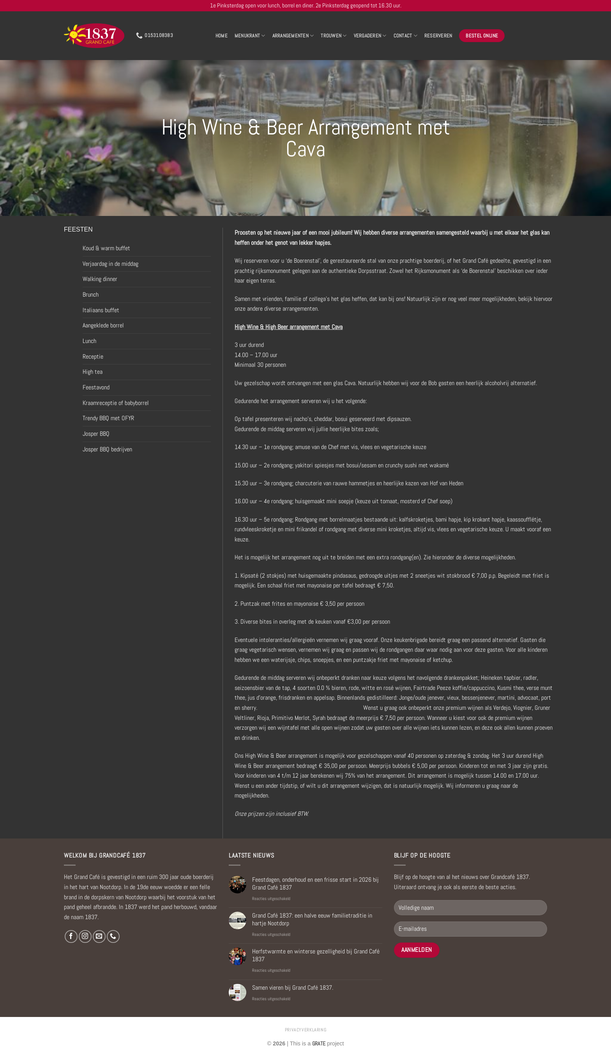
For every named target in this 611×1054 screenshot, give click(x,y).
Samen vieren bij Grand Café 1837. (292, 987)
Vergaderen (370, 35)
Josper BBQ (96, 434)
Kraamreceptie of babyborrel (116, 403)
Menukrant (250, 35)
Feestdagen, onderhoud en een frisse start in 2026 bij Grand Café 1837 (315, 883)
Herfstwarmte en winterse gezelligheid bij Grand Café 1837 (316, 955)
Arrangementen (293, 35)
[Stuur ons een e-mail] (99, 936)
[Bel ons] (113, 936)
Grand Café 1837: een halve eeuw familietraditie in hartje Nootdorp (312, 919)
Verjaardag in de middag (110, 264)
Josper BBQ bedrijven (107, 449)
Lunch (89, 341)
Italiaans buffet (101, 310)
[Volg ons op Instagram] (85, 936)
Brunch (91, 294)
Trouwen (333, 35)
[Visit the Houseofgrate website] (318, 1043)
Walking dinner (100, 279)
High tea (92, 372)
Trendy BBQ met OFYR (108, 418)
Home (221, 35)
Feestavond (96, 387)
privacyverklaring (305, 1030)
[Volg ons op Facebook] (71, 936)
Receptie (93, 356)
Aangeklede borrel (103, 325)
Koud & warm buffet (106, 248)
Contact (405, 35)
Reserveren (438, 35)
